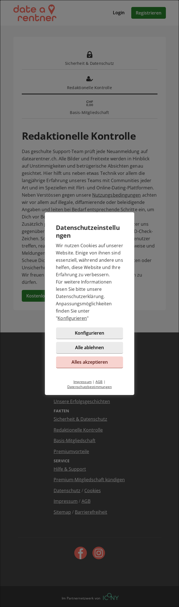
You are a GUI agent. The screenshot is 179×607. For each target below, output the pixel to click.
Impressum (82, 381)
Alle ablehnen (89, 347)
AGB (99, 381)
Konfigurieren (72, 318)
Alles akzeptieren (89, 362)
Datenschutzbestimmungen (89, 386)
